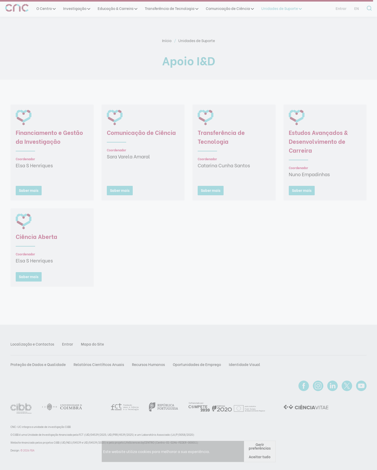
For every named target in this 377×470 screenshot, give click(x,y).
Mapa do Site (92, 344)
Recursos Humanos (148, 364)
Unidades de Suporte (281, 8)
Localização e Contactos (32, 344)
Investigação (76, 8)
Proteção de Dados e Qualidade (38, 364)
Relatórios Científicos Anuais (99, 364)
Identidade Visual (244, 364)
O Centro (45, 8)
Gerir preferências (260, 446)
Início (167, 40)
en (356, 8)
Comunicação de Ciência (229, 8)
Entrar (341, 8)
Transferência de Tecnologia (171, 8)
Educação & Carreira (117, 8)
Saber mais (28, 190)
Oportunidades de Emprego (197, 364)
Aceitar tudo (259, 456)
